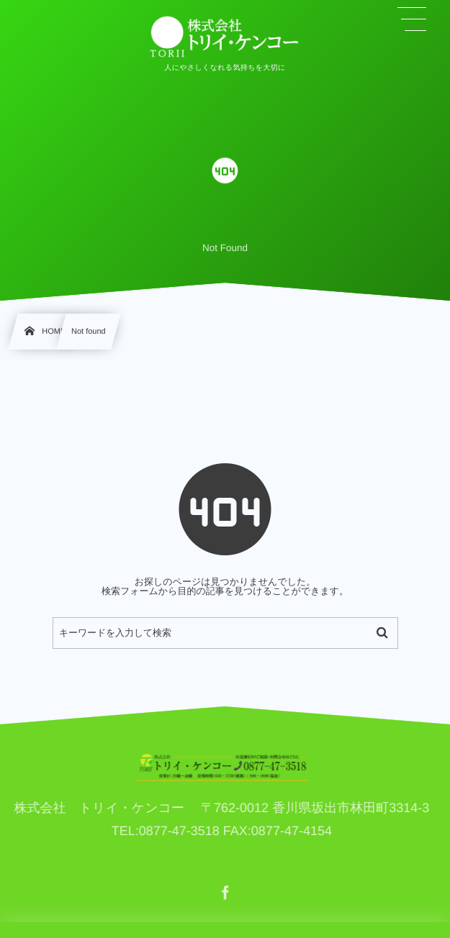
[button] (411, 19)
